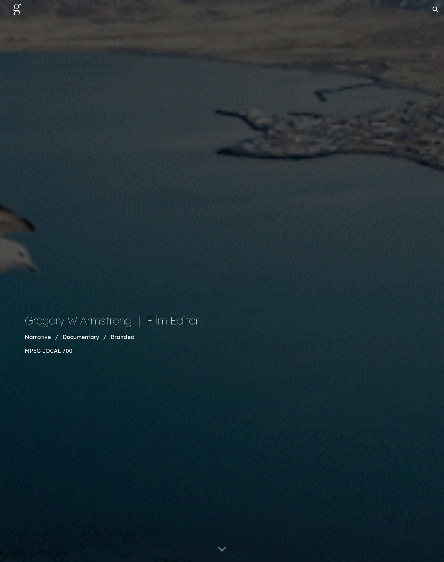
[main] (170, 334)
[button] (435, 9)
